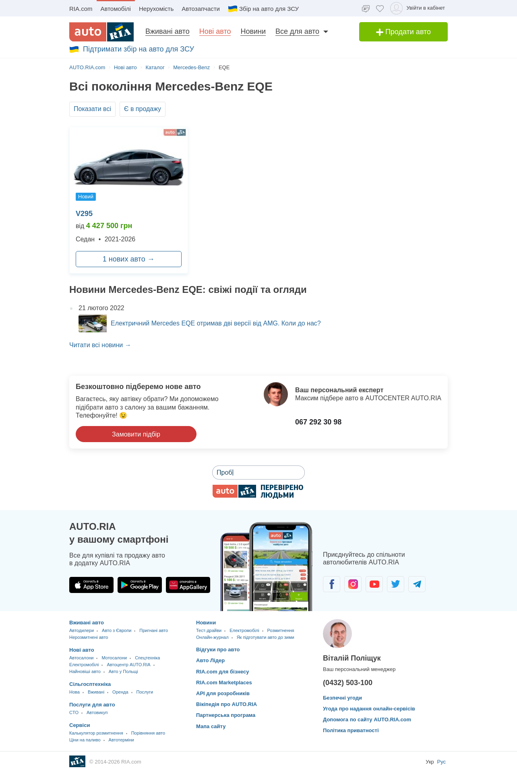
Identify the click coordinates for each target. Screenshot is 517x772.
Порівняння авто (148, 733)
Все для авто (297, 31)
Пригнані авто (153, 630)
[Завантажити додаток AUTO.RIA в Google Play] (140, 585)
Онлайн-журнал (212, 637)
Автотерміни (121, 739)
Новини (253, 31)
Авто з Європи (116, 630)
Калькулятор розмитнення (96, 733)
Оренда (120, 692)
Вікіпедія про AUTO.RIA (226, 704)
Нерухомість (156, 8)
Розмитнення (280, 630)
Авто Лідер (210, 660)
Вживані (96, 692)
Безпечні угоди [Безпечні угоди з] (342, 698)
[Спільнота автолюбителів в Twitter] (395, 584)
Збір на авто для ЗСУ (263, 9)
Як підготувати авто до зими (265, 637)
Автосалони (81, 657)
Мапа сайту (210, 726)
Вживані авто (167, 31)
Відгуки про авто (218, 649)
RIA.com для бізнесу (222, 672)
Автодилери (81, 630)
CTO (74, 712)
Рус (441, 762)
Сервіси (79, 725)
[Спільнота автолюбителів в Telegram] (417, 584)
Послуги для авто (92, 705)
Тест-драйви (208, 630)
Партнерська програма (225, 715)
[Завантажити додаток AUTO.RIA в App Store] (91, 585)
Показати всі (92, 108)
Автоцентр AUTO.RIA (128, 664)
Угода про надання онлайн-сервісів (369, 709)
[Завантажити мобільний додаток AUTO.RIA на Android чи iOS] (266, 566)
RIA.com (81, 8)
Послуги (144, 692)
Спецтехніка (147, 657)
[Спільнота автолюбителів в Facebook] (331, 584)
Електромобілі (84, 664)
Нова (74, 692)
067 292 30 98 (318, 422)
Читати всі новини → (100, 345)
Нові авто (215, 31)
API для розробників (223, 693)
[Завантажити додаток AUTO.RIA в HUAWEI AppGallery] (188, 585)
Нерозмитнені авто (88, 637)
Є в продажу (142, 108)
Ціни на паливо (85, 739)
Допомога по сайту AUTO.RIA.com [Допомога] (367, 719)
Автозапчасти (201, 8)
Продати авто (403, 32)
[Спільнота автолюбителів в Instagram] (353, 584)
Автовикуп (97, 712)
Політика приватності (351, 730)
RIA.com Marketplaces (224, 682)
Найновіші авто (85, 671)
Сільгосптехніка (90, 684)
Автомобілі (116, 8)
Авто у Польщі (123, 671)
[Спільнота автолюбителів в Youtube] (374, 584)
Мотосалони (114, 657)
